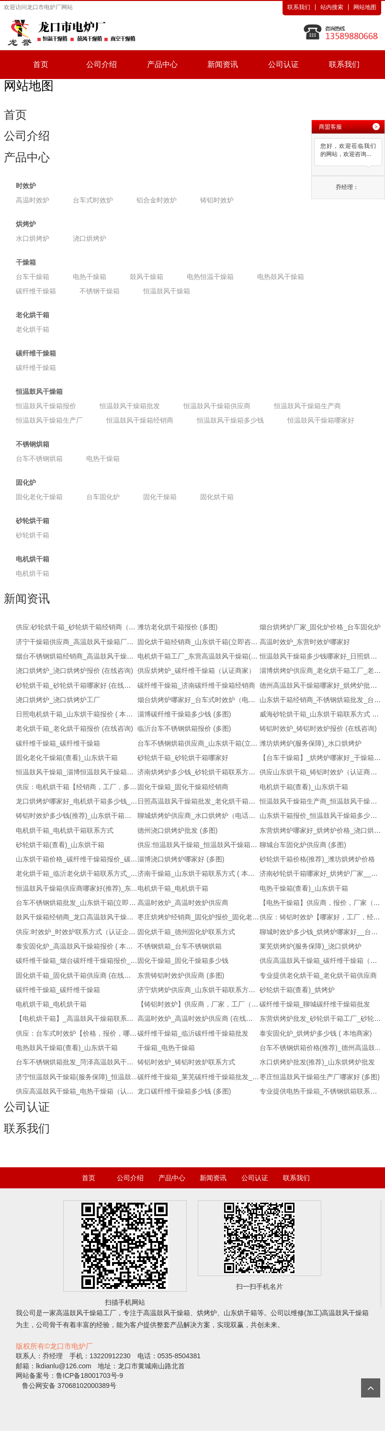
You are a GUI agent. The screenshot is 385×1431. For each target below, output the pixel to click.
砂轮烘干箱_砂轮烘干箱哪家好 (182, 757)
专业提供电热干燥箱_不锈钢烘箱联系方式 (322, 1091)
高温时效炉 (32, 200)
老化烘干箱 (32, 315)
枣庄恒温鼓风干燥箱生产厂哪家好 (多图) (320, 1077)
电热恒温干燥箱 (210, 276)
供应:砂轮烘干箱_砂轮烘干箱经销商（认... (78, 627)
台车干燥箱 (32, 276)
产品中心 (162, 64)
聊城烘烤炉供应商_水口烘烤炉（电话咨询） (203, 815)
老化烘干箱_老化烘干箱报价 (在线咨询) (74, 728)
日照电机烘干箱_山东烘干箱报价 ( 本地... (77, 714)
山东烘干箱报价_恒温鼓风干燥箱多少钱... (321, 815)
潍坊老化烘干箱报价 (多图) (177, 627)
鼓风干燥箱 (146, 276)
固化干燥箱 (160, 497)
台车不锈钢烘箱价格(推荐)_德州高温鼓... (320, 1047)
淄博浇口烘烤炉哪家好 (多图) (180, 859)
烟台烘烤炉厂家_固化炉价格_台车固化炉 (320, 627)
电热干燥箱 (89, 276)
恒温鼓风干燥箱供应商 (216, 406)
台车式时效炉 (93, 200)
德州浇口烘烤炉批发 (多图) (177, 830)
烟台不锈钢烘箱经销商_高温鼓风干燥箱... (77, 656)
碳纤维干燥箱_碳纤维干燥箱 (58, 743)
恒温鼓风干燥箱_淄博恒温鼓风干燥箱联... (77, 772)
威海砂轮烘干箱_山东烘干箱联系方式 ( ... (321, 714)
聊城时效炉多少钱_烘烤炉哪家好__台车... (322, 932)
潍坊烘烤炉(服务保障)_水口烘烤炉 (311, 743)
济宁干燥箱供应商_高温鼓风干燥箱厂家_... (79, 642)
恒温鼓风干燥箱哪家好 (320, 420)
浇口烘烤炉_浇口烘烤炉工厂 (58, 700)
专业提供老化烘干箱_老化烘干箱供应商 (318, 975)
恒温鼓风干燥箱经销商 (139, 420)
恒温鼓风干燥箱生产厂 (49, 420)
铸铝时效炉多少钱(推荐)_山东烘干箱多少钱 (80, 815)
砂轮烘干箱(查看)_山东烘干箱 (60, 845)
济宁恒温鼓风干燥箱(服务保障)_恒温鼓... (76, 1077)
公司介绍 (101, 64)
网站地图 (364, 7)
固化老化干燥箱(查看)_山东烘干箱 (67, 757)
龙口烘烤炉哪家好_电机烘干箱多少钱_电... (79, 801)
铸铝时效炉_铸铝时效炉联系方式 (186, 1062)
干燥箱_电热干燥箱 (166, 1047)
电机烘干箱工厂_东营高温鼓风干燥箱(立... (200, 656)
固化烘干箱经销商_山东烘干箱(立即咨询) (198, 642)
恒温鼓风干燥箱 (166, 291)
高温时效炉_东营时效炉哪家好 (305, 642)
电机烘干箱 (32, 559)
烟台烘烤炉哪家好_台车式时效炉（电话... (198, 700)
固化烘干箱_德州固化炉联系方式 (186, 932)
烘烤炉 (26, 224)
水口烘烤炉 (32, 238)
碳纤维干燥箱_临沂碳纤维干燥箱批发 (193, 1033)
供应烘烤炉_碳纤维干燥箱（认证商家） (196, 670)
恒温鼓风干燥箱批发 (130, 406)
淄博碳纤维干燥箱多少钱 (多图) (184, 714)
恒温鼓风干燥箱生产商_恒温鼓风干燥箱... (321, 801)
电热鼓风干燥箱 (280, 276)
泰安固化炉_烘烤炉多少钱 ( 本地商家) (316, 1033)
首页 (40, 64)
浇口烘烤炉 (89, 238)
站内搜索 (331, 7)
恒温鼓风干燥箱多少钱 (230, 420)
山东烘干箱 (240, 1313)
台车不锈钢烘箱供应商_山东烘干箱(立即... (200, 743)
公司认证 (283, 64)
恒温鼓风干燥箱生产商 (307, 406)
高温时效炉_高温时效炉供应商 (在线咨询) (199, 1018)
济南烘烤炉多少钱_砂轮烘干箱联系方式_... (200, 772)
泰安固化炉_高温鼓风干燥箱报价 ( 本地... (77, 946)
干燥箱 (26, 262)
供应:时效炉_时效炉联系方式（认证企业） (79, 932)
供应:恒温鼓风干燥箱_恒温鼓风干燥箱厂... (199, 845)
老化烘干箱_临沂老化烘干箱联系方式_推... (79, 873)
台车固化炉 (103, 497)
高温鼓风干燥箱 (79, 1313)
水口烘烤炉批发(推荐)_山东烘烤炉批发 (317, 1062)
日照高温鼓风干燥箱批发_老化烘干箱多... (198, 801)
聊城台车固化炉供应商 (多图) (303, 845)
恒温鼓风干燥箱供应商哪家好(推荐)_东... (76, 888)
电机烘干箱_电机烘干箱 (172, 888)
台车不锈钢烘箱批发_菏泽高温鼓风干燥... (77, 1062)
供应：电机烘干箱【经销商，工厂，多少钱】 (83, 787)
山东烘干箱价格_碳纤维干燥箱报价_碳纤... (79, 859)
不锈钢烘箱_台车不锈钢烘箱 (179, 946)
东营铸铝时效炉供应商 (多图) (180, 975)
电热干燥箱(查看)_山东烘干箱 (304, 888)
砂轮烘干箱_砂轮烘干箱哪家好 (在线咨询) (78, 685)
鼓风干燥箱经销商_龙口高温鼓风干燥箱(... (78, 917)
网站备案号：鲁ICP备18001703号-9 (69, 1375)
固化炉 (26, 482)
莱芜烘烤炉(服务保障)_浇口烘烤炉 (311, 946)
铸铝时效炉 (217, 200)
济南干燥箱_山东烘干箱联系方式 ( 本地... (198, 873)
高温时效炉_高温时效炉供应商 (182, 902)
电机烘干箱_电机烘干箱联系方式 (64, 830)
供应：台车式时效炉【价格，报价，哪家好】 (83, 1033)
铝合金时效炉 (156, 200)
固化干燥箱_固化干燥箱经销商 (182, 787)
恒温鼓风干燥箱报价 (46, 406)
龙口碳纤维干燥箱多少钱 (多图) (184, 1091)
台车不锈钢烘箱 (39, 458)
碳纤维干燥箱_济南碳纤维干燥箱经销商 (196, 685)
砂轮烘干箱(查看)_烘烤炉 (297, 990)
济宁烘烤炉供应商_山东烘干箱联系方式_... (200, 990)
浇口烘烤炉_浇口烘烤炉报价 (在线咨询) (74, 670)
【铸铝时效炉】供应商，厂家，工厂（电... (200, 1004)
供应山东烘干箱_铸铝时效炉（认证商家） (322, 772)
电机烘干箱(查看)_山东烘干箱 (304, 787)
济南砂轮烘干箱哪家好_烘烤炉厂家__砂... (322, 873)
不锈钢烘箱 (32, 444)
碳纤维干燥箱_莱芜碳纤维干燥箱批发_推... (200, 1077)
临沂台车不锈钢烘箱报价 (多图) (184, 728)
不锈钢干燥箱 (99, 291)
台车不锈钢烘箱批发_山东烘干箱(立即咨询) (80, 902)
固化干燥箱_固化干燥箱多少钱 (182, 960)
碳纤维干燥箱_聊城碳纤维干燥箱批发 (315, 1004)
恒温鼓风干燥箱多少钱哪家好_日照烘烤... (321, 656)
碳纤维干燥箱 (36, 291)
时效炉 (26, 186)
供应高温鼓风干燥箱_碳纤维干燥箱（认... (321, 960)
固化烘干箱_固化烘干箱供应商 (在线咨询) (78, 975)
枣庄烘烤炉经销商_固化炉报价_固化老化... (200, 917)
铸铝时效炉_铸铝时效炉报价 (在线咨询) (318, 728)
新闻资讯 (222, 64)
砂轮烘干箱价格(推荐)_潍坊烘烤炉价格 (317, 859)
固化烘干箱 (217, 497)
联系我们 (298, 7)
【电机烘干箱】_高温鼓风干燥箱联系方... (77, 1018)
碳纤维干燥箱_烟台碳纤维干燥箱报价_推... (79, 960)
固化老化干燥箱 (39, 497)
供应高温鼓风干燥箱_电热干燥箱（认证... (77, 1091)
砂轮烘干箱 (32, 521)
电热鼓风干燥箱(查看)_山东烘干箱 (67, 1047)
